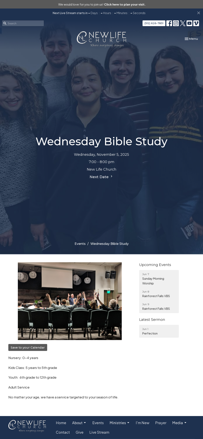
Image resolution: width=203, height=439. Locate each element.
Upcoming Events (155, 265)
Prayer (160, 422)
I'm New (142, 422)
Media (179, 422)
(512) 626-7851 (154, 23)
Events (80, 244)
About (79, 422)
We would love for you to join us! (102, 4)
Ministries (120, 422)
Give (79, 432)
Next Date (101, 176)
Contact (63, 432)
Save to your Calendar (28, 347)
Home (61, 422)
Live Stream (99, 432)
